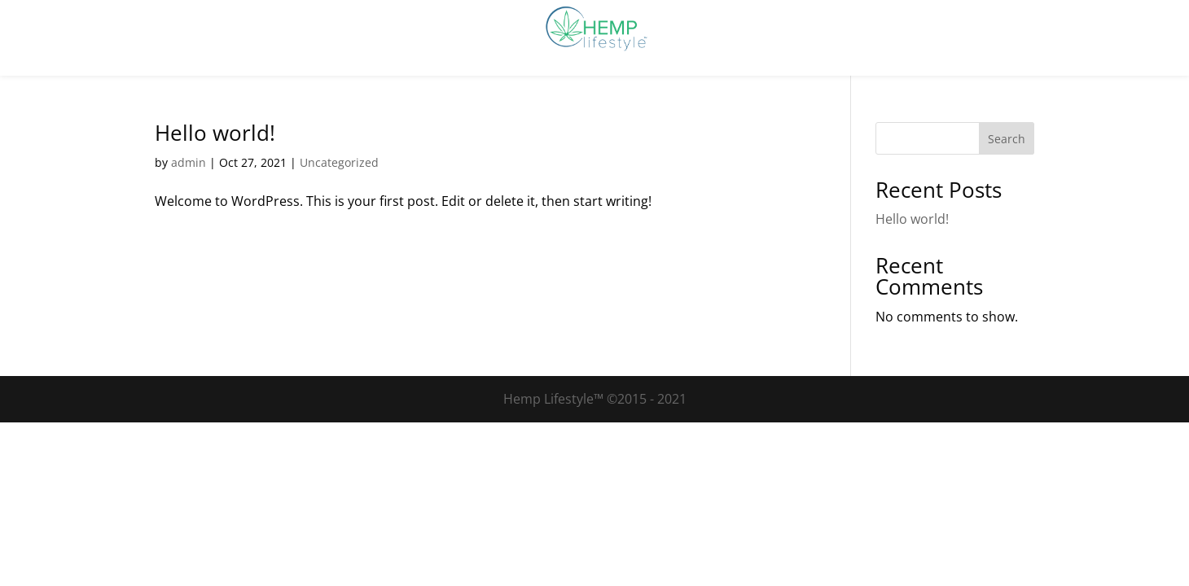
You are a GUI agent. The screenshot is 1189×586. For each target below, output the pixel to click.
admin (188, 162)
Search (1006, 138)
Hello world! (215, 132)
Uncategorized (339, 162)
